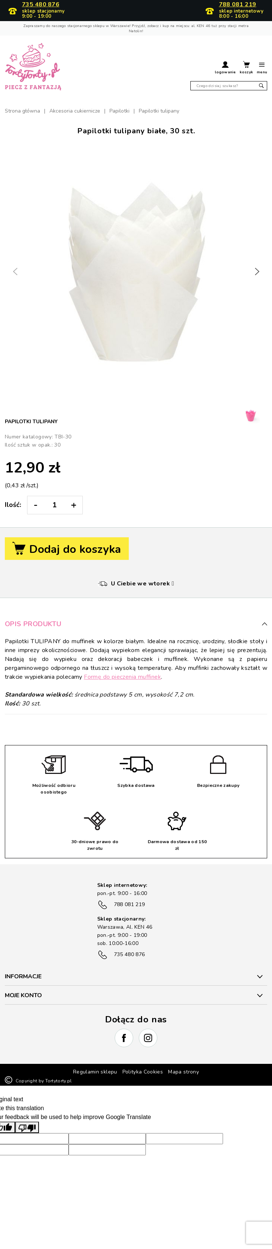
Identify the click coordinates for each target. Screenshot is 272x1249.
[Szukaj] (228, 85)
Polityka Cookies (142, 1071)
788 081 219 (237, 5)
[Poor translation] (27, 1127)
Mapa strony (183, 1071)
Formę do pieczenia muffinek (122, 677)
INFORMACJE (23, 976)
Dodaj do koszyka (67, 549)
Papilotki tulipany (31, 421)
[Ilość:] (54, 505)
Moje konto (23, 995)
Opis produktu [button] (136, 624)
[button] (225, 68)
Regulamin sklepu (95, 1071)
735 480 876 (40, 5)
